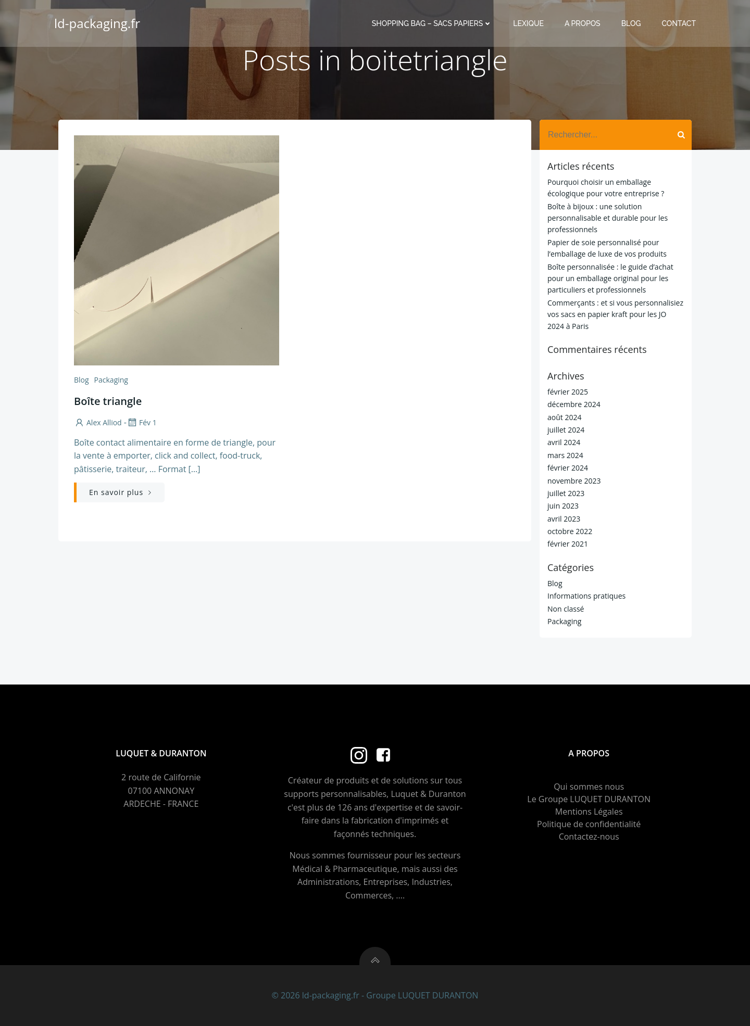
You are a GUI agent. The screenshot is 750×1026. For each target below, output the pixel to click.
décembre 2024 (574, 404)
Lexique (528, 23)
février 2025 (567, 392)
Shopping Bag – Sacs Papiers (432, 23)
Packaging (111, 380)
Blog (631, 23)
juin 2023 (563, 506)
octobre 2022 (569, 531)
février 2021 (567, 544)
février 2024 (567, 468)
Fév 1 (142, 422)
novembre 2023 (574, 481)
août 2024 (564, 417)
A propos (583, 23)
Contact (678, 23)
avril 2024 (563, 442)
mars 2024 (565, 455)
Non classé (565, 609)
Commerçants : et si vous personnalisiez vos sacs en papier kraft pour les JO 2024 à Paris (615, 314)
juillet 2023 (565, 493)
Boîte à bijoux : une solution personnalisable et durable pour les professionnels (607, 218)
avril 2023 (563, 519)
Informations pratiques (586, 596)
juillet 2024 (565, 430)
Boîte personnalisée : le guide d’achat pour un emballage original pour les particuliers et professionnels (610, 278)
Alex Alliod (98, 422)
